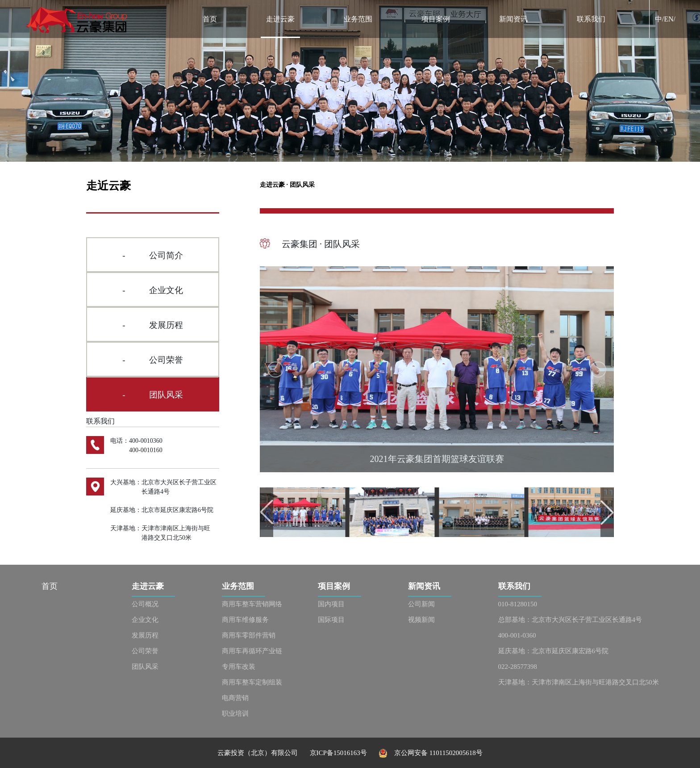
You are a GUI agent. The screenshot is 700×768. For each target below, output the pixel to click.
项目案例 (435, 19)
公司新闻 (421, 604)
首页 (210, 19)
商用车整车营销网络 (252, 604)
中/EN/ (665, 19)
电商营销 (235, 697)
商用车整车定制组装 (252, 682)
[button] (275, 369)
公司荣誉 (145, 651)
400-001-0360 (517, 635)
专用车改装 (238, 666)
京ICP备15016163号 (344, 752)
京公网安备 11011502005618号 (431, 752)
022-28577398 (518, 666)
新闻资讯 (513, 19)
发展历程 (145, 635)
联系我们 (591, 19)
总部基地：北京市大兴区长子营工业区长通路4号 (570, 619)
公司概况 (145, 604)
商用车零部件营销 (248, 635)
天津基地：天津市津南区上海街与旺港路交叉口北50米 (578, 682)
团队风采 (145, 666)
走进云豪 (280, 19)
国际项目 (331, 619)
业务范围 (358, 19)
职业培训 (235, 713)
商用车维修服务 (245, 619)
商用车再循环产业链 (252, 651)
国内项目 (331, 604)
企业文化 (145, 619)
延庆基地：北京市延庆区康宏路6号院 (553, 651)
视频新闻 (421, 619)
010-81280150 (518, 604)
